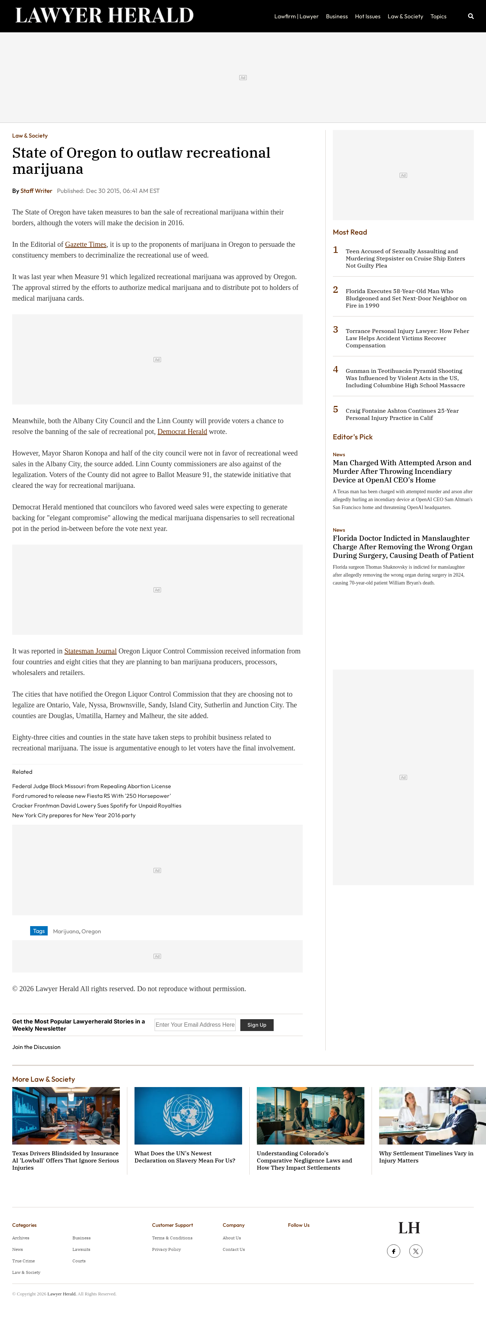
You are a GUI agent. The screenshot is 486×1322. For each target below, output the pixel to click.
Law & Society (405, 16)
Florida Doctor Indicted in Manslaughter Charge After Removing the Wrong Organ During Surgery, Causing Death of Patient (403, 546)
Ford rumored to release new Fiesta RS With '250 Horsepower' (91, 795)
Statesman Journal (90, 651)
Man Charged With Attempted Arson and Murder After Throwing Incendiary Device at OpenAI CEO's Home (402, 471)
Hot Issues (368, 16)
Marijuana (66, 931)
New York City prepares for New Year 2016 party (74, 815)
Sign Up (256, 1025)
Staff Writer (36, 190)
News (339, 454)
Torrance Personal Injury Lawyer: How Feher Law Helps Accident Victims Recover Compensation (407, 338)
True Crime (23, 1260)
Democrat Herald (182, 431)
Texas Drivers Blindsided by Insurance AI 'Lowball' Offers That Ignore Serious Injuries (65, 1160)
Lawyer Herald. (62, 1293)
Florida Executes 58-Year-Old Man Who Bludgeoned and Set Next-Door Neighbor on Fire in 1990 (406, 298)
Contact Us (234, 1249)
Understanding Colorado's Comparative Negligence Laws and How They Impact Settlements (304, 1160)
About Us (232, 1237)
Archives (20, 1237)
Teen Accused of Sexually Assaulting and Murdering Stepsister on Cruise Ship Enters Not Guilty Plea (405, 258)
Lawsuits (81, 1249)
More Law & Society (43, 1078)
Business (337, 16)
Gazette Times (86, 244)
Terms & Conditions (172, 1237)
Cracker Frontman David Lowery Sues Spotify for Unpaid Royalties (96, 805)
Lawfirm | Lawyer (296, 16)
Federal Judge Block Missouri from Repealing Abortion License (91, 786)
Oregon (91, 931)
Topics (438, 16)
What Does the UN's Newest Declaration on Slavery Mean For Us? (185, 1157)
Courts (79, 1260)
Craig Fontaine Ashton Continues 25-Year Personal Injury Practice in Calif (402, 414)
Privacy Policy (166, 1249)
